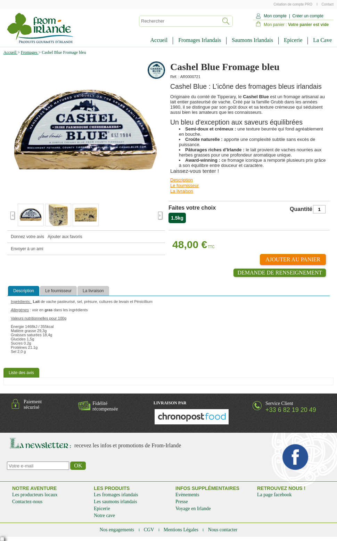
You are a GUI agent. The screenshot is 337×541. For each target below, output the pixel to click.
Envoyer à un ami (27, 248)
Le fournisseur (184, 185)
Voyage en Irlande (193, 508)
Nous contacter (222, 529)
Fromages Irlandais (199, 40)
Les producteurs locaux (35, 494)
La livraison (181, 191)
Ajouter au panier (292, 259)
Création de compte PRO (293, 4)
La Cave (322, 40)
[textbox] (178, 21)
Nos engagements (117, 529)
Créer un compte (307, 16)
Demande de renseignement (279, 273)
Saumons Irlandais (252, 40)
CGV (149, 529)
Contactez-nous (27, 501)
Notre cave (104, 515)
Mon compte (275, 16)
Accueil (158, 40)
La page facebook (274, 494)
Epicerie (293, 40)
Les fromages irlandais (116, 494)
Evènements (187, 494)
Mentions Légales (181, 529)
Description (181, 180)
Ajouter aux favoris (65, 236)
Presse (181, 501)
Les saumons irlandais (115, 501)
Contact (328, 4)
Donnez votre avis (27, 236)
